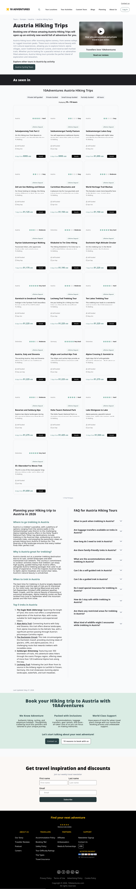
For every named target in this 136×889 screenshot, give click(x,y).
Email (42, 788)
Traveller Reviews (22, 842)
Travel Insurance (43, 859)
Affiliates (61, 837)
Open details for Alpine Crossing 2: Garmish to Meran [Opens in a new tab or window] (101, 355)
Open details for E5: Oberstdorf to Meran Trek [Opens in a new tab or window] (30, 467)
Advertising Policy (74, 878)
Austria (31, 19)
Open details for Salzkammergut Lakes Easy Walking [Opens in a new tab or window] (101, 132)
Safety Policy (41, 846)
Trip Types (40, 855)
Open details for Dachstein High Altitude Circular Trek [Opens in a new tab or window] (101, 244)
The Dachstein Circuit (27, 637)
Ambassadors (63, 842)
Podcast (18, 846)
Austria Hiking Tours (45, 19)
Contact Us (83, 842)
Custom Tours (81, 9)
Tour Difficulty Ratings (45, 850)
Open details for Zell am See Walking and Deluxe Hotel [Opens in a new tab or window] (30, 188)
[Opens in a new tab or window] (65, 825)
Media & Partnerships (66, 846)
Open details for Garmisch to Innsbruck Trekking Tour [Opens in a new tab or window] (30, 299)
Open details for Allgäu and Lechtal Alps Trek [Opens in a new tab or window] (66, 355)
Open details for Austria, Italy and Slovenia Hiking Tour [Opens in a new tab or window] (30, 355)
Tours (15, 19)
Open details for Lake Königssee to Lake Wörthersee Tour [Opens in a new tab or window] (101, 411)
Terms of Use (59, 878)
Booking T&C (41, 842)
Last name (74, 778)
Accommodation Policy (45, 837)
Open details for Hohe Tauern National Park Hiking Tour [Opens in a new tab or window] (66, 411)
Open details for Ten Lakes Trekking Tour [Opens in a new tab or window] (101, 299)
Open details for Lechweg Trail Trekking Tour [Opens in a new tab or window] (66, 299)
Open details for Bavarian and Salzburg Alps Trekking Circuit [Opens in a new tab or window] (30, 411)
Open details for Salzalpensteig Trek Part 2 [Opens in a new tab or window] (30, 132)
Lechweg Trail (23, 664)
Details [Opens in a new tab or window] (41, 156)
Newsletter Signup (86, 837)
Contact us (125, 3)
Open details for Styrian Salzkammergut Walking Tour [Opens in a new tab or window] (30, 244)
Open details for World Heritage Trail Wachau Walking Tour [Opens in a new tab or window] (101, 188)
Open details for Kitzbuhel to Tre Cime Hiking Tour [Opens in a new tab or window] (66, 244)
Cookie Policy (90, 878)
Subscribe (68, 799)
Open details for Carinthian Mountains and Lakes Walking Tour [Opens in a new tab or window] (66, 188)
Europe (23, 19)
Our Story (19, 837)
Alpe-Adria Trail (24, 623)
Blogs (93, 9)
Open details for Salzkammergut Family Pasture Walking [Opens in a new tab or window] (66, 132)
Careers (18, 850)
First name (44, 778)
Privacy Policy (46, 878)
